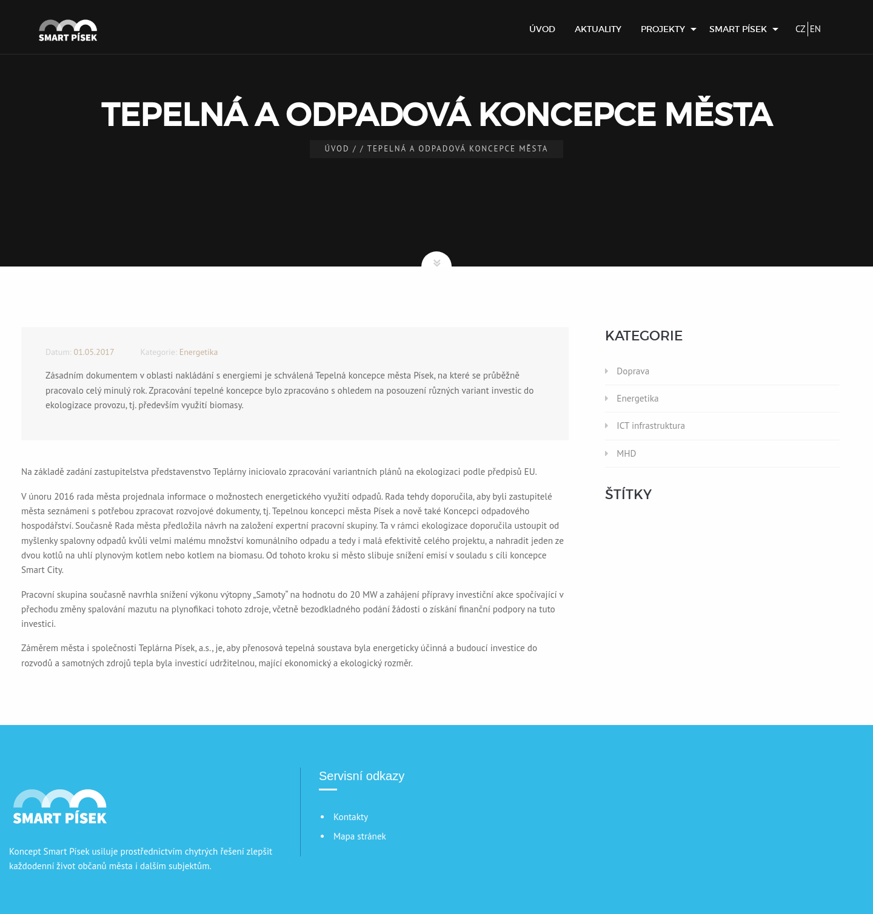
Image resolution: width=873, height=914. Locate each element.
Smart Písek (738, 29)
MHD (626, 453)
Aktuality (598, 29)
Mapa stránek (359, 836)
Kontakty (350, 817)
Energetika (637, 398)
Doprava (633, 371)
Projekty (663, 29)
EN (815, 29)
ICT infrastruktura (651, 425)
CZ (800, 29)
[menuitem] (542, 29)
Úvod (542, 29)
